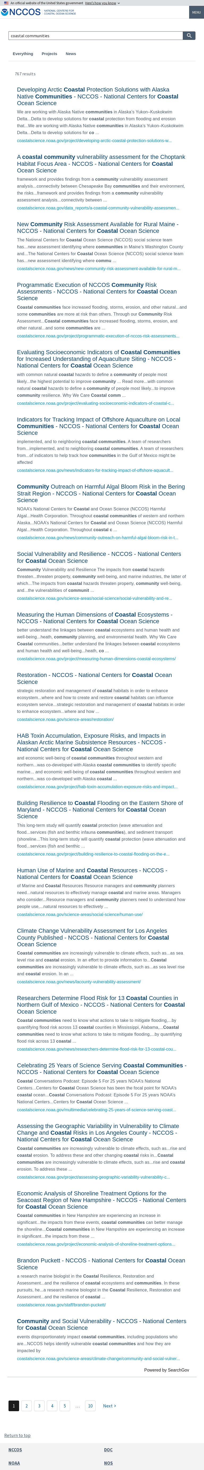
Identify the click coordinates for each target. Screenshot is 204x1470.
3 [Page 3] (39, 1406)
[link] (102, 114)
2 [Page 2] (27, 1406)
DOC (108, 1450)
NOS (108, 1463)
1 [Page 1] (14, 1406)
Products (92, 54)
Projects (49, 54)
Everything (23, 54)
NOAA (14, 1463)
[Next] (110, 1406)
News (71, 54)
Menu (196, 12)
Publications (122, 54)
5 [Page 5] (65, 1406)
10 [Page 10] (90, 1406)
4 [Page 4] (52, 1406)
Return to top (17, 1435)
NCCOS (15, 1450)
